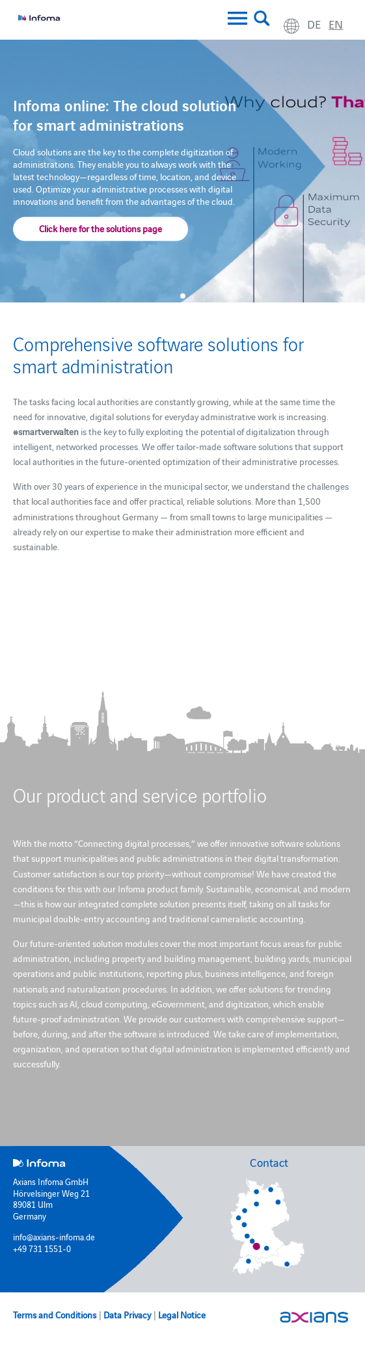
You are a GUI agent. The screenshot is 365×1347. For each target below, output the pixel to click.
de (314, 24)
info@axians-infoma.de (54, 1236)
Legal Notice (182, 1314)
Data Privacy (127, 1314)
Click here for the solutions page (100, 227)
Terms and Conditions (54, 1314)
